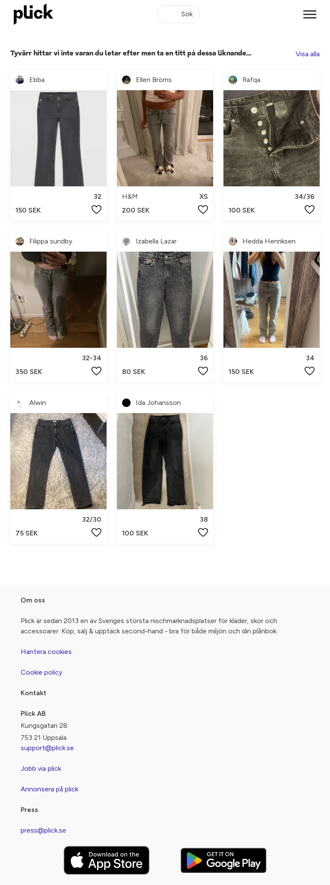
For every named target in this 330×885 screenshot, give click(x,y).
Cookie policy (41, 672)
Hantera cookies (46, 652)
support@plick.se (47, 748)
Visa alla (308, 54)
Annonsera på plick (49, 789)
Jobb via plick (41, 768)
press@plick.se (43, 830)
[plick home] (33, 14)
